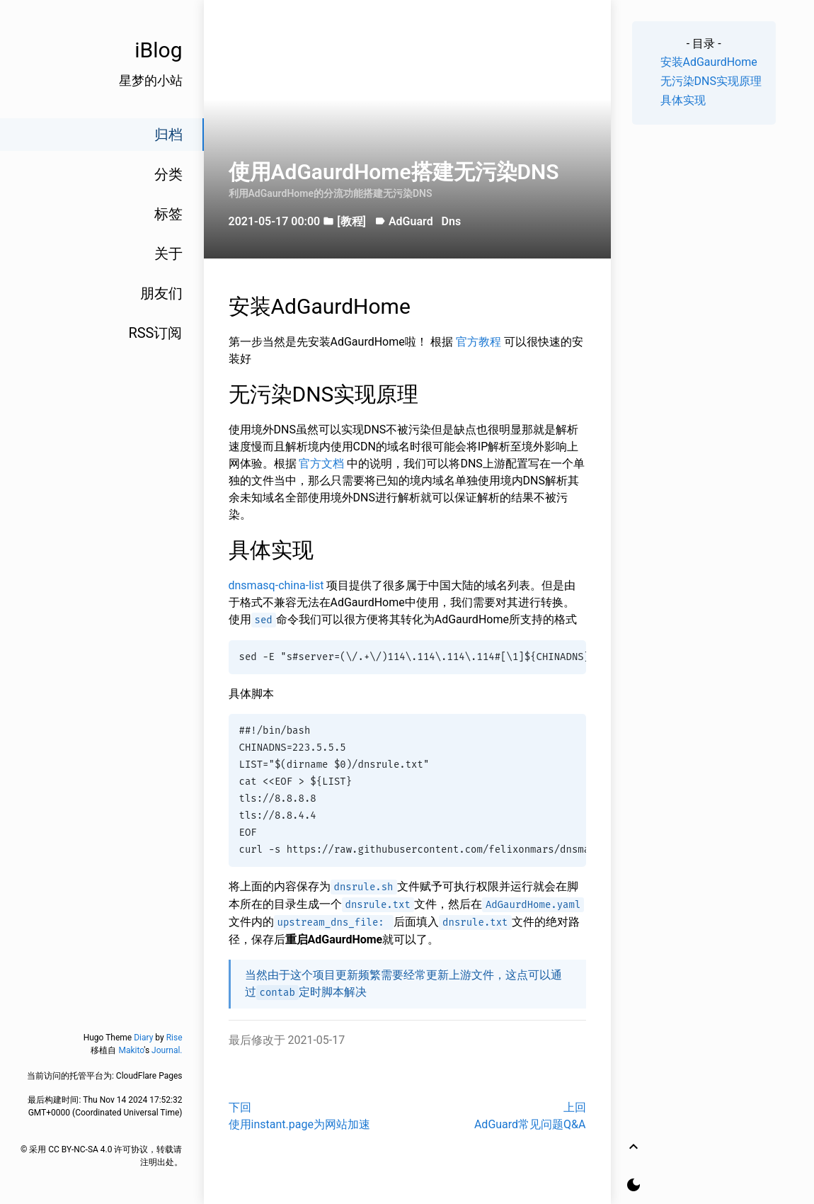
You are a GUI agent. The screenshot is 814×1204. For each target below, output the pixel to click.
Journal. (166, 1050)
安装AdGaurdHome (708, 62)
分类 (168, 174)
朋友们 (161, 293)
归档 (168, 134)
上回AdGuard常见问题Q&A (530, 1116)
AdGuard (411, 221)
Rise (174, 1038)
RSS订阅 (155, 332)
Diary (143, 1038)
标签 (168, 213)
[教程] (351, 221)
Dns (452, 221)
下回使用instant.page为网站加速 (299, 1116)
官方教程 (480, 341)
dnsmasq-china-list (278, 585)
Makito (131, 1050)
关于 (168, 253)
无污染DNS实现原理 (711, 81)
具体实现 (683, 100)
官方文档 (323, 463)
